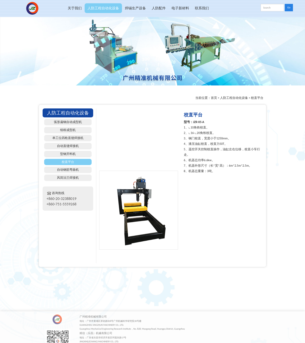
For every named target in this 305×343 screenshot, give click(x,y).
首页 (214, 98)
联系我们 (202, 8)
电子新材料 (180, 8)
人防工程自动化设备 (103, 8)
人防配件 (159, 8)
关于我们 (75, 8)
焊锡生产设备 (135, 8)
